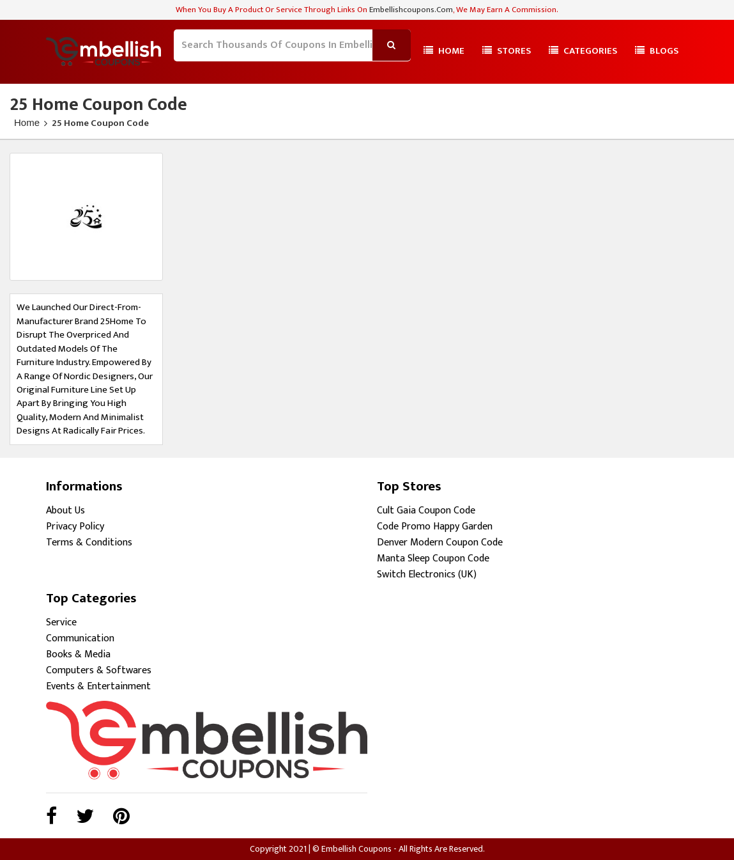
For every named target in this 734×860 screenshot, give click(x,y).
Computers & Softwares (98, 670)
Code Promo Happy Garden (435, 526)
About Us (65, 510)
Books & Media (78, 654)
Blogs (656, 51)
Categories (583, 51)
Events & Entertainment (98, 686)
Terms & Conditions (89, 542)
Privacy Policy (75, 526)
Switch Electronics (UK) (427, 574)
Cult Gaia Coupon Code (426, 510)
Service (61, 622)
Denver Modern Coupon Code (440, 542)
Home (444, 51)
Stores (506, 51)
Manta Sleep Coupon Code (433, 558)
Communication (80, 638)
